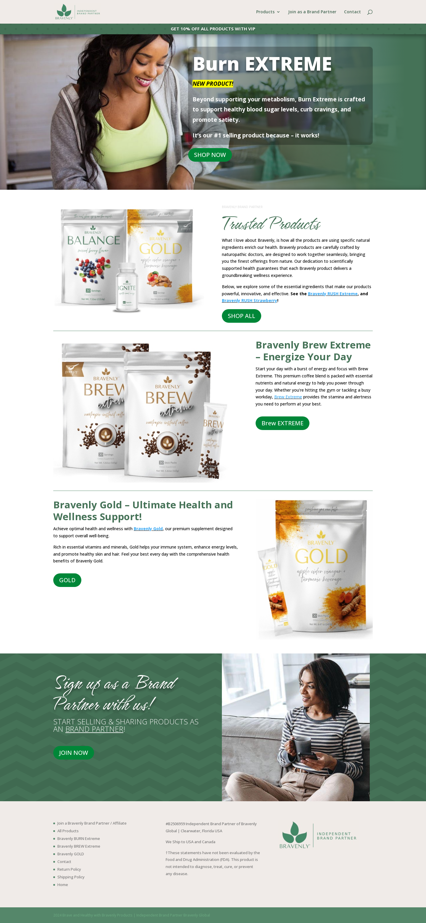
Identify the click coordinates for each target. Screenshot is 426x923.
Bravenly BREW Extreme (78, 846)
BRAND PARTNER (94, 729)
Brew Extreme (288, 397)
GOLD (67, 580)
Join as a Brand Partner (312, 12)
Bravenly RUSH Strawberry (249, 300)
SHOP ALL (241, 316)
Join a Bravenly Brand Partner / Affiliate (92, 823)
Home (62, 884)
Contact (352, 12)
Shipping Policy (71, 877)
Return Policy (69, 869)
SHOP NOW (210, 155)
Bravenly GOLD (70, 854)
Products (265, 12)
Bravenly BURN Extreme (78, 838)
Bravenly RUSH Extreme (333, 293)
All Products (68, 830)
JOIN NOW (73, 753)
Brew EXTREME (283, 423)
